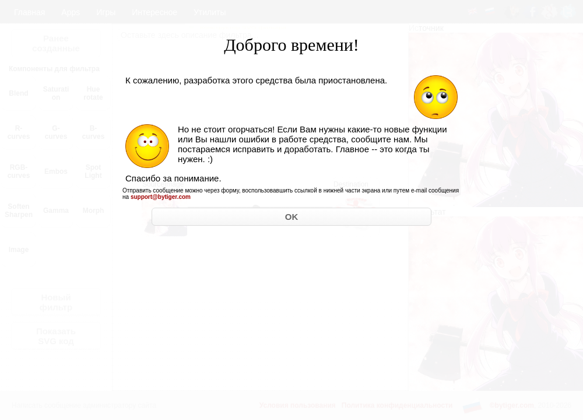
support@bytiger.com (161, 197)
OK (291, 217)
